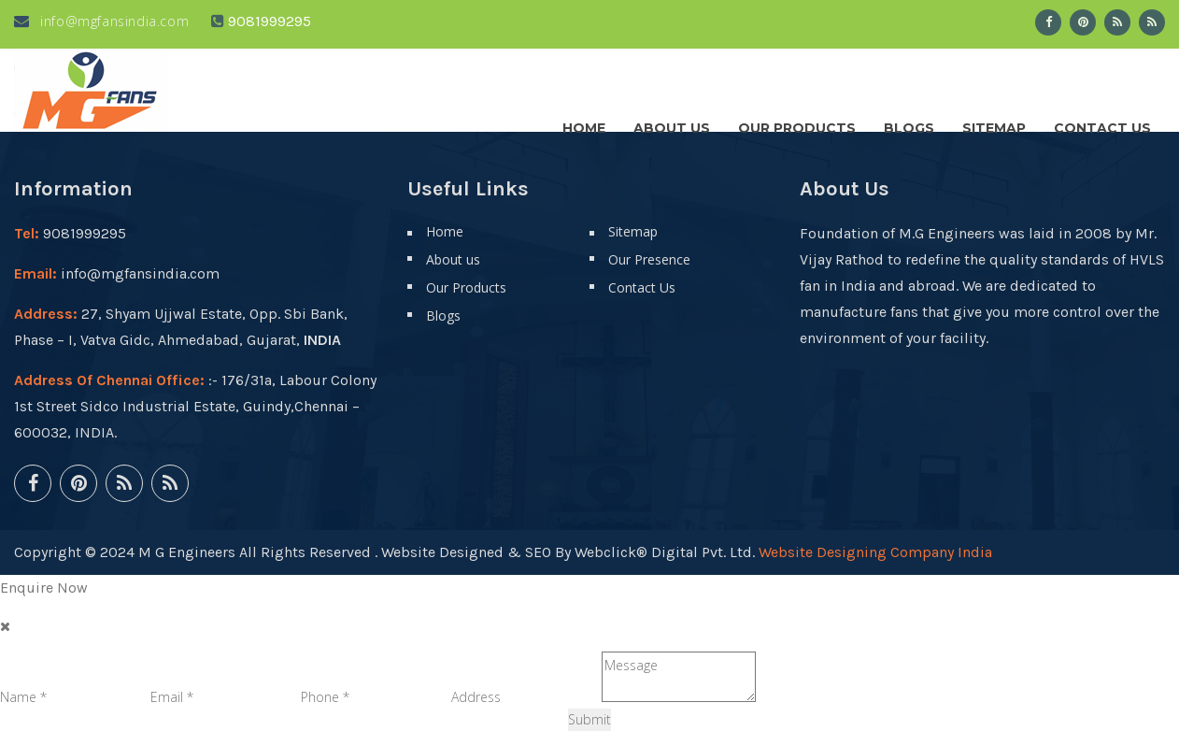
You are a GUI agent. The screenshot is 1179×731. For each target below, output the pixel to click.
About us (671, 123)
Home (583, 123)
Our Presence (649, 259)
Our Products (797, 123)
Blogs (909, 123)
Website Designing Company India (875, 552)
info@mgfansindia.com (101, 21)
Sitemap (994, 123)
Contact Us (1102, 123)
